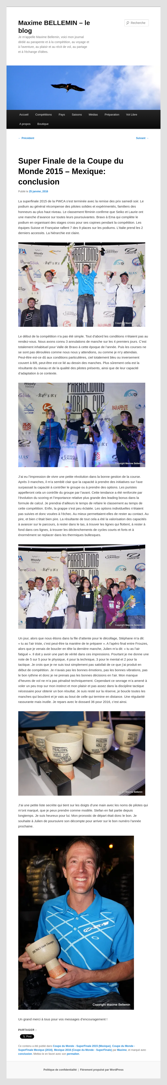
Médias (93, 114)
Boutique (42, 124)
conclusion (25, 1053)
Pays (62, 114)
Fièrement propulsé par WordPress (102, 1069)
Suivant (142, 138)
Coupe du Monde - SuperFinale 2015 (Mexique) (82, 1046)
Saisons (77, 114)
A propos (24, 124)
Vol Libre (131, 114)
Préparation (112, 114)
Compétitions (43, 114)
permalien (73, 1053)
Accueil (23, 114)
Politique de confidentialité (60, 1069)
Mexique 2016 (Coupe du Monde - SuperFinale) (83, 1049)
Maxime (122, 1049)
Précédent (26, 138)
